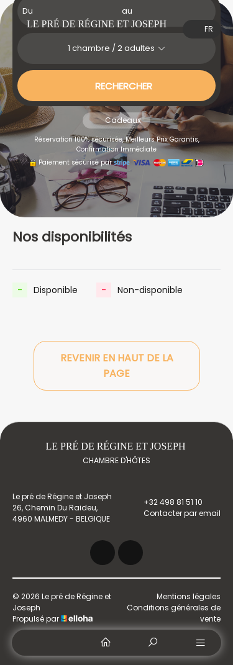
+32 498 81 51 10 (166, 502)
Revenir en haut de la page (116, 366)
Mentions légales (189, 596)
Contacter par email (175, 513)
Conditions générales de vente (174, 613)
